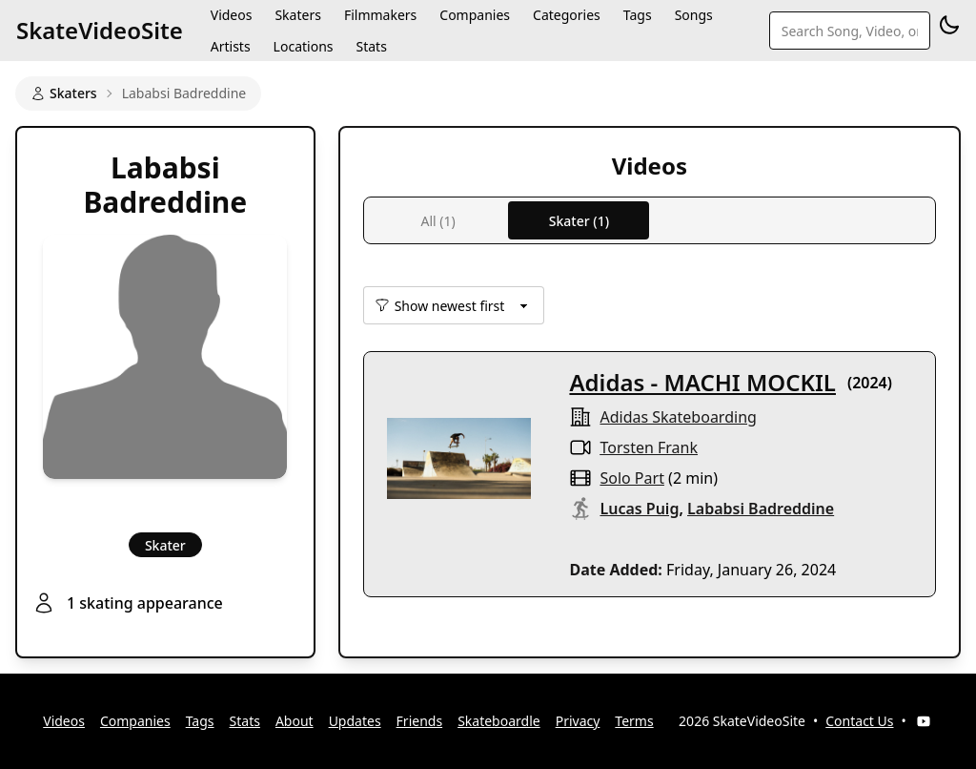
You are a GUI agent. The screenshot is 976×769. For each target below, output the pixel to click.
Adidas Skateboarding (678, 416)
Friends (419, 721)
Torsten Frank (649, 447)
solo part (631, 478)
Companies (135, 721)
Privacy (578, 721)
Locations (304, 46)
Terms (634, 721)
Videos (64, 721)
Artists (231, 46)
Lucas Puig (639, 508)
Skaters (63, 93)
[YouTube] (923, 721)
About (294, 721)
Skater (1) (579, 221)
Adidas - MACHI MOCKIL (702, 382)
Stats (371, 46)
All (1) (437, 221)
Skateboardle (499, 721)
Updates (355, 721)
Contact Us (859, 721)
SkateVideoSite (99, 30)
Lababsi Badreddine (760, 508)
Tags (200, 721)
